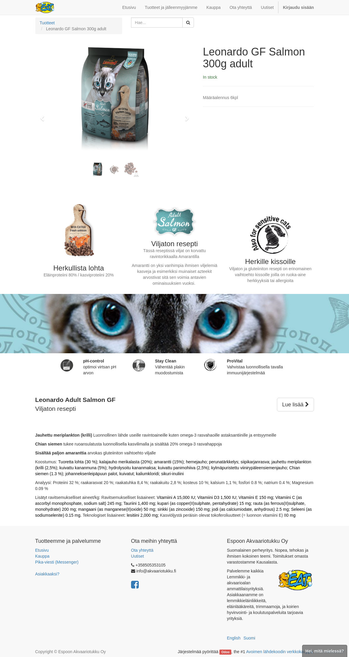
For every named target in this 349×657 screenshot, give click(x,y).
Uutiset (137, 556)
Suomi (249, 638)
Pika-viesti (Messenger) (57, 562)
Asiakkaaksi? (47, 574)
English (233, 638)
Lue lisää (295, 405)
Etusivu (42, 550)
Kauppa (42, 556)
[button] (44, 115)
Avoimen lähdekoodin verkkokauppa (279, 651)
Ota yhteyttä (142, 550)
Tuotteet (47, 22)
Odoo (225, 652)
